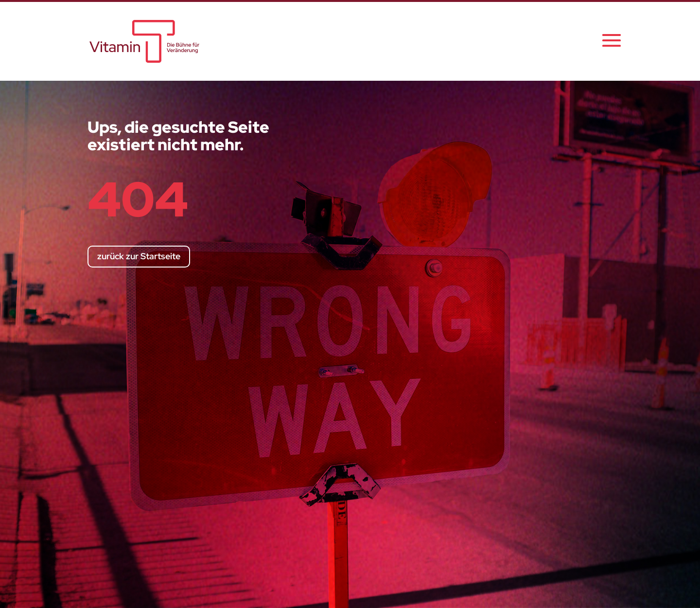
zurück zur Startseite (138, 256)
